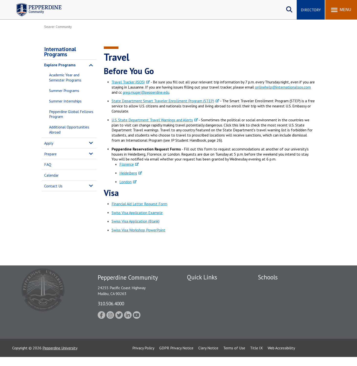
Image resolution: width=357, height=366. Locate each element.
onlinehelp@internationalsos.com (283, 87)
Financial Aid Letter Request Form (139, 203)
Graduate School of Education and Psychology (296, 311)
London (125, 181)
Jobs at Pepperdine (202, 311)
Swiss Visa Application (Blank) (135, 221)
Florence (126, 164)
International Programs (60, 52)
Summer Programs (64, 90)
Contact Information (204, 329)
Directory (311, 9)
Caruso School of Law (276, 294)
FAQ (47, 164)
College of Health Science (279, 329)
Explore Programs (60, 64)
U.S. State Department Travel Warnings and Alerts (152, 119)
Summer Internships (65, 101)
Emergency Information (206, 303)
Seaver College (270, 286)
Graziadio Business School (279, 303)
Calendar (51, 175)
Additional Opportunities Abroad (69, 130)
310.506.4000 (111, 303)
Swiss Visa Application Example (137, 212)
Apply (48, 143)
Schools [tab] (268, 277)
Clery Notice (208, 357)
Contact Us (53, 185)
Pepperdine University (59, 357)
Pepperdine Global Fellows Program (71, 114)
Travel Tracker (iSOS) (128, 82)
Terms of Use (234, 357)
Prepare (50, 153)
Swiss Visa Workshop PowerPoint (138, 230)
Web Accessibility (281, 357)
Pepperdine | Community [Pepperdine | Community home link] (35, 4)
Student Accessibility (204, 320)
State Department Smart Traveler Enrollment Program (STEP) (163, 100)
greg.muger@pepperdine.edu (146, 92)
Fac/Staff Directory (203, 286)
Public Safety (198, 294)
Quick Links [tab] (202, 277)
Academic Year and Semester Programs (65, 77)
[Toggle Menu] (341, 10)
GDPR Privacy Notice (176, 357)
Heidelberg (128, 173)
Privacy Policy (143, 357)
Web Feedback (198, 337)
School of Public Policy (276, 320)
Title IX (256, 357)
